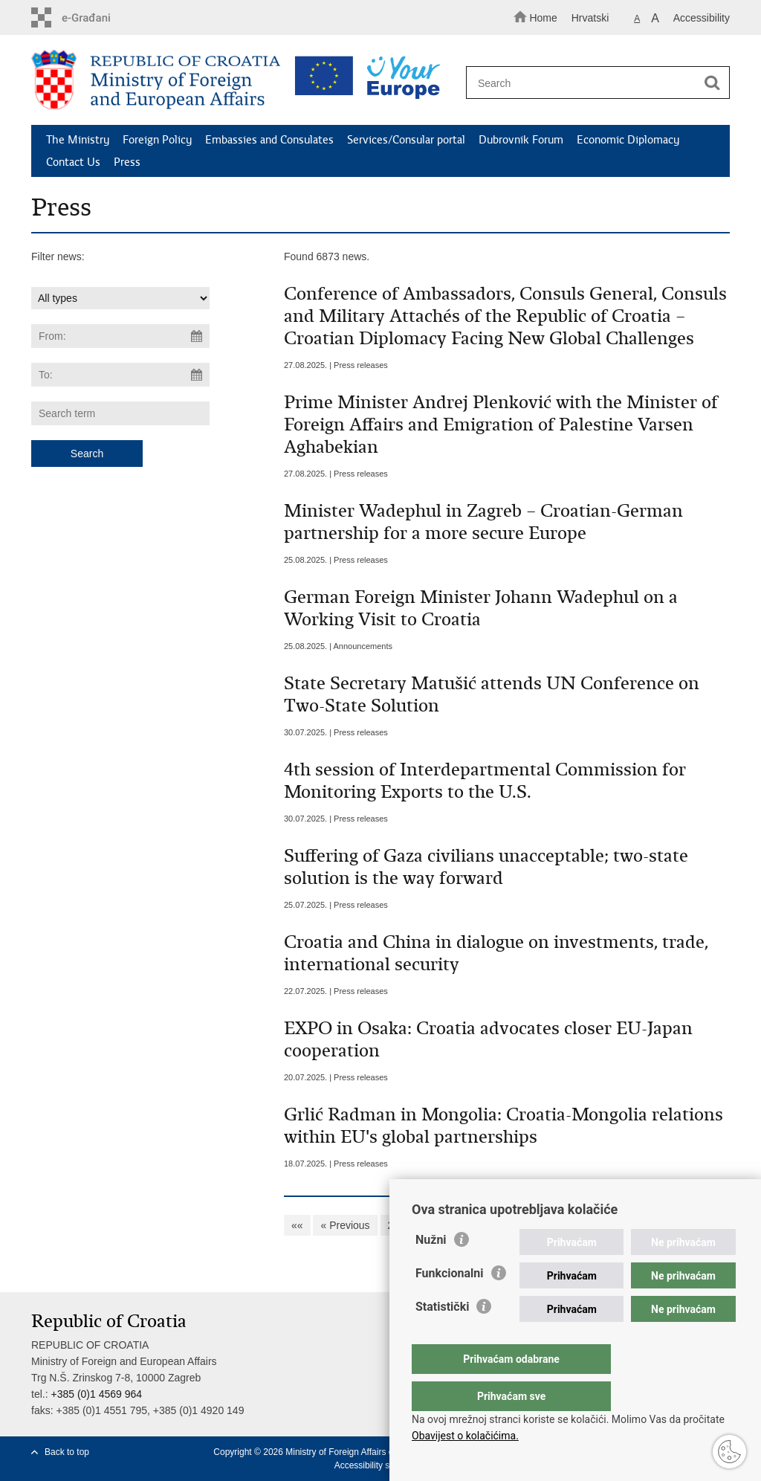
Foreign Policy (157, 139)
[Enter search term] (591, 83)
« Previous (344, 1225)
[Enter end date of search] (120, 375)
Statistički (442, 1336)
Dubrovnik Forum (521, 139)
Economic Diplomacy (628, 139)
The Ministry (77, 139)
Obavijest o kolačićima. (465, 1436)
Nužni (431, 1269)
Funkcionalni (449, 1303)
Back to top (67, 1452)
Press (127, 162)
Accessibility (701, 18)
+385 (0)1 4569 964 (96, 1394)
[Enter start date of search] (120, 336)
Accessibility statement (379, 1465)
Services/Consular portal (406, 139)
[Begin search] (712, 83)
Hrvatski (590, 18)
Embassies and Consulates (269, 139)
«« (297, 1225)
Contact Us (73, 162)
